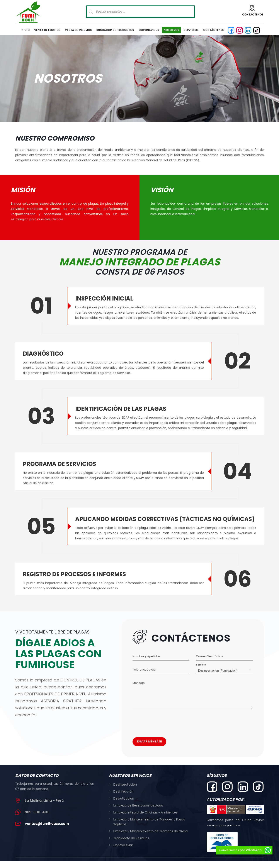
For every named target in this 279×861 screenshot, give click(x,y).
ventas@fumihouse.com (47, 815)
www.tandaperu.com (183, 854)
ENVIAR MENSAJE (149, 733)
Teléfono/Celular (145, 661)
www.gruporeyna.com (223, 817)
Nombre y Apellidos (146, 648)
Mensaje (139, 674)
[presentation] (166, 713)
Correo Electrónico (209, 648)
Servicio (201, 656)
